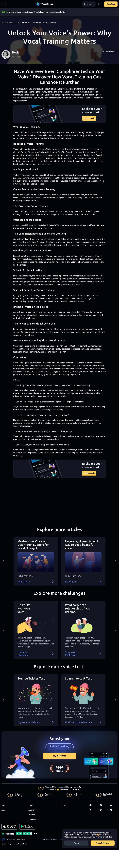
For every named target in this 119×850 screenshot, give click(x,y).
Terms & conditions (20, 844)
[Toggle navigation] (3, 4)
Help (3, 805)
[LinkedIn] (93, 810)
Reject (76, 843)
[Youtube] (114, 805)
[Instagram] (103, 805)
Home (3, 22)
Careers (30, 805)
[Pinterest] (93, 805)
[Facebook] (114, 810)
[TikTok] (103, 810)
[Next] (117, 12)
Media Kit (31, 810)
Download (111, 4)
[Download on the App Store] (9, 826)
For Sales (64, 805)
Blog (10, 22)
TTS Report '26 (33, 819)
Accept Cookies (102, 843)
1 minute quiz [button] (89, 118)
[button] (89, 4)
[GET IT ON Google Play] (27, 826)
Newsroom (31, 815)
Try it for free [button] (59, 756)
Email (3, 810)
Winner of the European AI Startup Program (62, 787)
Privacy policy (6, 844)
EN (99, 4)
